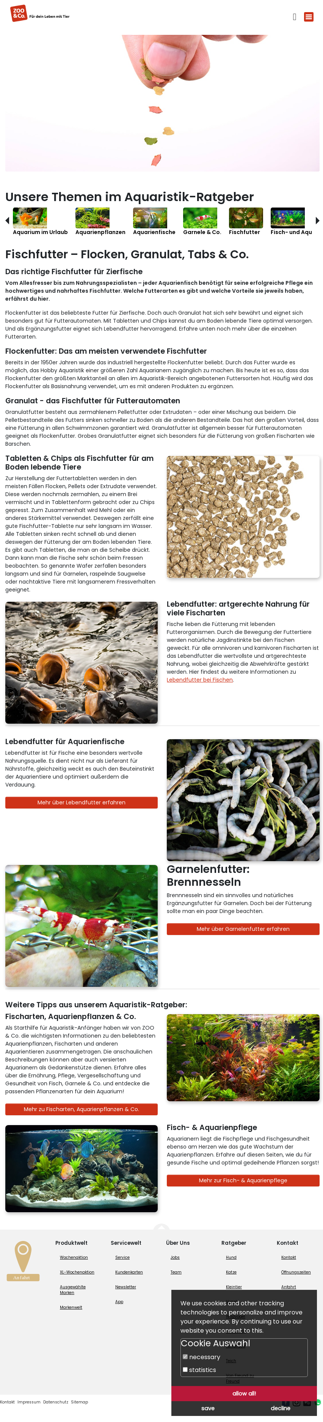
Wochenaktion (74, 1257)
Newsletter (125, 1287)
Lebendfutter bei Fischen (200, 680)
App (119, 1302)
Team (176, 1272)
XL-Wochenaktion (77, 1272)
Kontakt (288, 1257)
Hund (231, 1257)
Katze (231, 1272)
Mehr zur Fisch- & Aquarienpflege (243, 1180)
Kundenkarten (129, 1272)
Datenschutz (55, 1402)
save (208, 1408)
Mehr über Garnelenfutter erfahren (243, 929)
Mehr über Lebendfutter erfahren (81, 802)
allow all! (244, 1393)
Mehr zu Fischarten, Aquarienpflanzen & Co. (81, 1109)
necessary (201, 1357)
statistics (199, 1370)
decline (280, 1408)
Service (122, 1257)
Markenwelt (71, 1307)
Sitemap (79, 1402)
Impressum (29, 1402)
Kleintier (234, 1287)
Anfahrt (288, 1287)
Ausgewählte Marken (73, 1290)
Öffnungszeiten (296, 1272)
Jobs (175, 1257)
